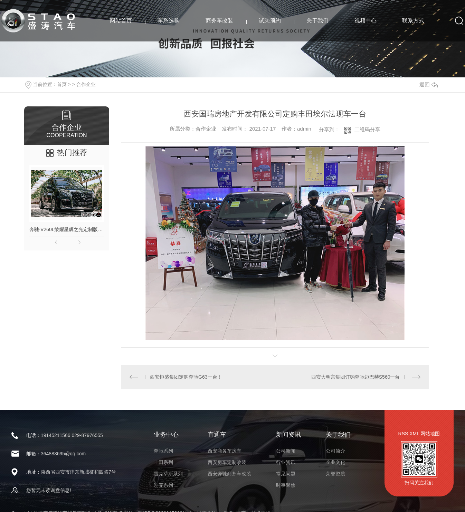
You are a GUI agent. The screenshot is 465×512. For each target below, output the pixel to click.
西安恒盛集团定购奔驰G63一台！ (186, 377)
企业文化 (335, 462)
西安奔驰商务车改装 (229, 473)
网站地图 (430, 433)
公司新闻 (285, 451)
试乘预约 (270, 20)
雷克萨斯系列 (168, 473)
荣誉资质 (335, 473)
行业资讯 (285, 462)
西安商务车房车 (224, 451)
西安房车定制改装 (227, 462)
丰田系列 (163, 462)
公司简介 (335, 451)
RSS (403, 433)
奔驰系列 (163, 451)
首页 (62, 84)
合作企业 (86, 84)
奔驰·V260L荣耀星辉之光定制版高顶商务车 (66, 229)
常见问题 (285, 473)
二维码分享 (367, 129)
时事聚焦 (285, 485)
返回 (428, 84)
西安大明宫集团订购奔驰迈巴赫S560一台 (355, 377)
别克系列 (163, 485)
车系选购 (169, 20)
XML (414, 433)
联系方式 (413, 20)
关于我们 (317, 20)
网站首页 (121, 20)
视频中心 (365, 20)
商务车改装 (219, 20)
